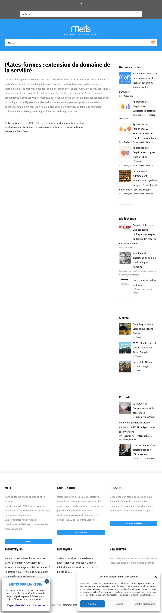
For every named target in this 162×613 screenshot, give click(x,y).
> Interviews (84, 558)
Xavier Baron (14, 123)
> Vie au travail (12, 558)
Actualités (128, 96)
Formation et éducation (143, 142)
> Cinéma (90, 562)
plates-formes (28, 127)
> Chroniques (77, 562)
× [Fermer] (47, 581)
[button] (155, 576)
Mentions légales (71, 605)
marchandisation (13, 127)
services (39, 127)
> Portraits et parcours (84, 567)
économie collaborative (57, 123)
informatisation (76, 123)
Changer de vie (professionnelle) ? (136, 436)
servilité (48, 127)
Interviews (123, 439)
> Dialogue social (25, 567)
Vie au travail (149, 417)
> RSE (19, 572)
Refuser (119, 604)
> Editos (61, 558)
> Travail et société (31, 558)
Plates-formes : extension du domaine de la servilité (57, 67)
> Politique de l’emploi (35, 572)
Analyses (142, 115)
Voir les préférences (145, 604)
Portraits (139, 417)
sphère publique (74, 127)
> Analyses (72, 558)
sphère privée (59, 127)
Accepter (92, 604)
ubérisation (10, 131)
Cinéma (138, 337)
